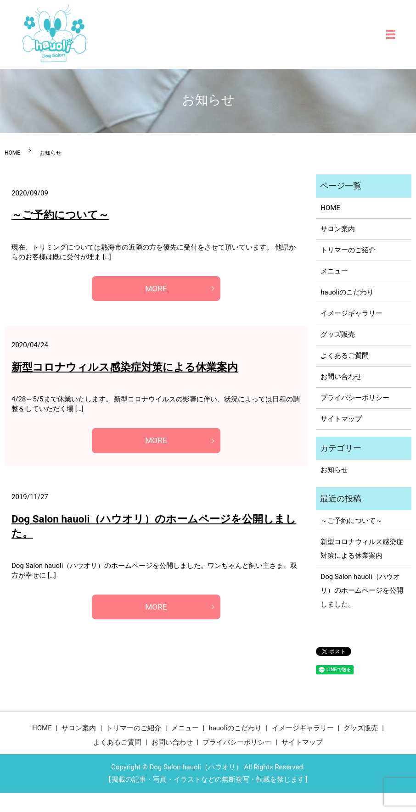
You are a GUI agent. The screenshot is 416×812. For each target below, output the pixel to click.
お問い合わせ (341, 377)
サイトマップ (341, 419)
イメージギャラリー (351, 313)
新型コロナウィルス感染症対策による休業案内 (124, 367)
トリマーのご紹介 (348, 250)
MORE (156, 289)
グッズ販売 (337, 334)
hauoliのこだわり (347, 292)
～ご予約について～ (60, 215)
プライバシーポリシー (354, 398)
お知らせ (334, 470)
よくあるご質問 (344, 355)
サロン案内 (337, 229)
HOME (12, 153)
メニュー (334, 271)
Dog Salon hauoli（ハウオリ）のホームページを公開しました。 (361, 590)
